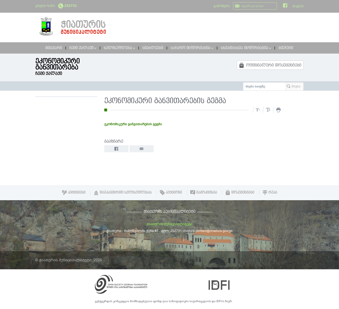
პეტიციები (73, 192)
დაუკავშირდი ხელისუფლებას (123, 192)
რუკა (269, 192)
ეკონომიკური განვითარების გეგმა (133, 124)
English (298, 6)
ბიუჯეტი (285, 48)
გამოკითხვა (203, 192)
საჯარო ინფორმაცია (192, 48)
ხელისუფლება (119, 48)
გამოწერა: (222, 6)
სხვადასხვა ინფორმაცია (246, 48)
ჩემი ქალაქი (82, 48)
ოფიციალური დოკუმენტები (270, 65)
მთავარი (53, 48)
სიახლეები (152, 48)
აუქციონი (171, 192)
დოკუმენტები (239, 192)
